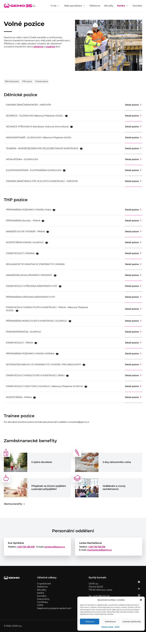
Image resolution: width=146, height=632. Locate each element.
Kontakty (137, 5)
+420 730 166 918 (96, 547)
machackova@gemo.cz (99, 550)
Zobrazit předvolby (132, 621)
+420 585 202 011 (101, 596)
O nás (53, 5)
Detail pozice (132, 105)
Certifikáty (42, 602)
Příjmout (89, 621)
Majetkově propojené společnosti (54, 608)
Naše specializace (73, 5)
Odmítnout (110, 621)
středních (38, 46)
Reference (95, 5)
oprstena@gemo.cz (54, 547)
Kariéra (121, 5)
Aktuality (108, 5)
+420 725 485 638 (26, 547)
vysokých (50, 46)
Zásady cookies (107, 627)
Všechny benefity (13, 504)
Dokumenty (43, 599)
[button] (141, 600)
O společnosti (44, 583)
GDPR (117, 627)
